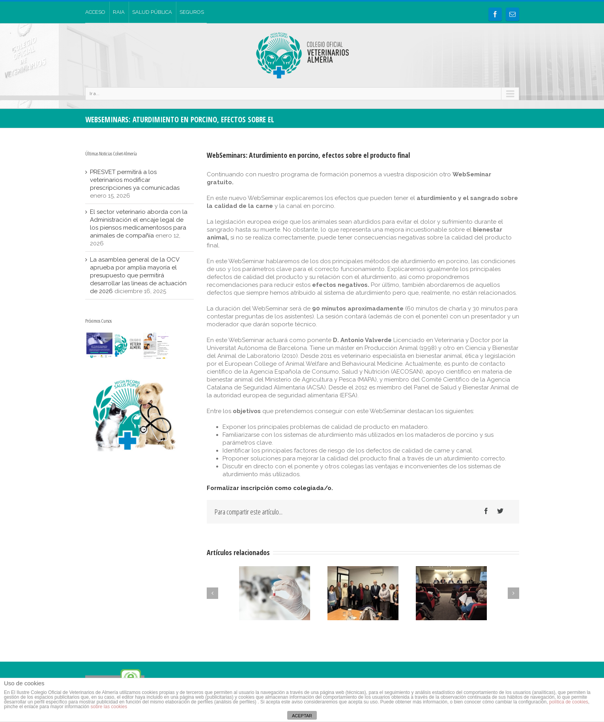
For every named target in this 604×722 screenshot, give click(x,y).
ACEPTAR (302, 715)
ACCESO (95, 12)
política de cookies (568, 702)
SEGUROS (192, 12)
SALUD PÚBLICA (152, 12)
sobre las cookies (108, 706)
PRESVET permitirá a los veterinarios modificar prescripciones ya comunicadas (135, 179)
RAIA (119, 12)
